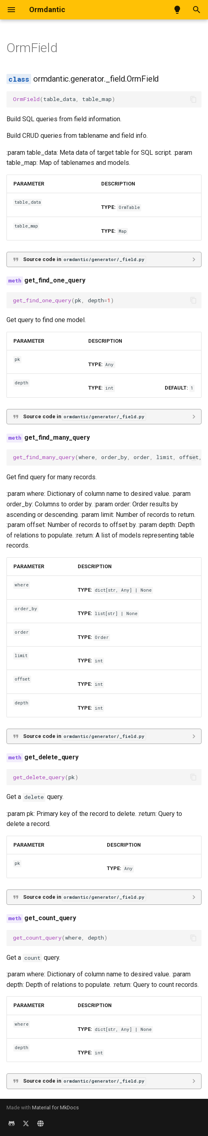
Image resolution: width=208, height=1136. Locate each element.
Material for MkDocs (55, 1107)
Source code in (84, 259)
